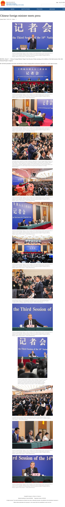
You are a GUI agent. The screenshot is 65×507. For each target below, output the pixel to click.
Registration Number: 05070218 (40, 498)
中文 (64, 9)
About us (34, 496)
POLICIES (39, 9)
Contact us (39, 496)
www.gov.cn (30, 496)
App (57, 2)
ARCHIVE (52, 9)
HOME (2, 9)
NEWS (12, 9)
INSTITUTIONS (25, 9)
